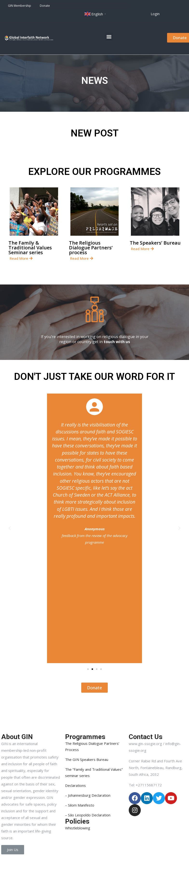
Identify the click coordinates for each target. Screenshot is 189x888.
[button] (155, 13)
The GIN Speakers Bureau (86, 759)
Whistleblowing (77, 828)
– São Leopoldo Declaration (87, 815)
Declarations (75, 785)
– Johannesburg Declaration (87, 795)
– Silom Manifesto (79, 805)
